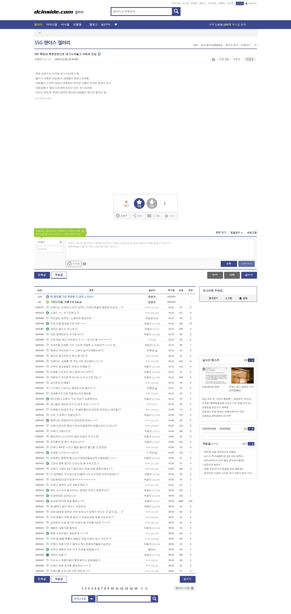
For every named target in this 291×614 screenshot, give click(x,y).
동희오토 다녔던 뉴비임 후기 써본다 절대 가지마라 (229, 473)
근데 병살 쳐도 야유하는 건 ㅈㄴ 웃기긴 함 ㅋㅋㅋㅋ (77, 339)
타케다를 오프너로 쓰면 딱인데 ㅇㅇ (68, 571)
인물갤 (194, 3)
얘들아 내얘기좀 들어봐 (61, 528)
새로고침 (252, 232)
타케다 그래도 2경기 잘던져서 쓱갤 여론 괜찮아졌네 (77, 468)
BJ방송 (105, 24)
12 (121, 588)
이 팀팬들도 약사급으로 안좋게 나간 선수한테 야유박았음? (81, 474)
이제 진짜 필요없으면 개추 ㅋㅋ (65, 323)
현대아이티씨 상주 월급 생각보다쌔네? (224, 460)
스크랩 (213, 59)
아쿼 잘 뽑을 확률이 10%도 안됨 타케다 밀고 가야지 (77, 538)
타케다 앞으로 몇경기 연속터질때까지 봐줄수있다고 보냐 (80, 425)
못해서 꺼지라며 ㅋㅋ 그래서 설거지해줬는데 (73, 350)
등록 (228, 263)
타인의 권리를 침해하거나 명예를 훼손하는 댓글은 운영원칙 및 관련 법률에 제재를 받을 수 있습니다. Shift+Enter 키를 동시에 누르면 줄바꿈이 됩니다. (120, 245)
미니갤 (185, 3)
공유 (137, 215)
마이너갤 (176, 3)
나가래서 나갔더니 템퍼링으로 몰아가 (69, 388)
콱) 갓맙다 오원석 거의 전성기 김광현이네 (71, 398)
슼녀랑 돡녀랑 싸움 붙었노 (63, 501)
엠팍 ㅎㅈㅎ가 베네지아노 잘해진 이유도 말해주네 (76, 490)
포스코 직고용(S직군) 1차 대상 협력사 (223, 456)
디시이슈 (225, 428)
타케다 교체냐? (56, 431)
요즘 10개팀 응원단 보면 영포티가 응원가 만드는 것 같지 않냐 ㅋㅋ (83, 511)
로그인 (240, 3)
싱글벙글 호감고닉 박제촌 (215, 407)
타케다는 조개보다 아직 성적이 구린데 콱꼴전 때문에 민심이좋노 (83, 307)
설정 (195, 45)
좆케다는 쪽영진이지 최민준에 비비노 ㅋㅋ (72, 420)
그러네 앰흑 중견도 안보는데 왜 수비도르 (71, 463)
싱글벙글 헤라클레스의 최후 (216, 416)
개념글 (59, 274)
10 (112, 588)
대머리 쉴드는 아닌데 (60, 329)
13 (126, 588)
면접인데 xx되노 (212, 464)
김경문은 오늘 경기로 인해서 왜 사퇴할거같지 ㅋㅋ (76, 522)
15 (136, 588)
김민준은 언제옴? (58, 382)
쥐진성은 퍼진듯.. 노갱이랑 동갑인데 (68, 318)
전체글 (42, 274)
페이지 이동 (185, 588)
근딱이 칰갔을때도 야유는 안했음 (66, 366)
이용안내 (245, 45)
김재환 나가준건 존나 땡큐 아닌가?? (68, 372)
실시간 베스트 (210, 360)
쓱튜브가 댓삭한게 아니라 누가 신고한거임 (72, 377)
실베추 (122, 216)
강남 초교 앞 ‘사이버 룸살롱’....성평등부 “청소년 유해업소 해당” (228, 399)
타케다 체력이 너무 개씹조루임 (65, 485)
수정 (215, 274)
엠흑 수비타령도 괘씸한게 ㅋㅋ (65, 533)
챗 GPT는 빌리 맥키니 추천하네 (66, 506)
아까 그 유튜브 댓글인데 (61, 415)
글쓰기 (249, 274)
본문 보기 (221, 232)
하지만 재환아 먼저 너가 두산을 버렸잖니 (71, 549)
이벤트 (222, 3)
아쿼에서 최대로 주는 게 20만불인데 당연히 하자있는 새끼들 (82, 409)
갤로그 (202, 3)
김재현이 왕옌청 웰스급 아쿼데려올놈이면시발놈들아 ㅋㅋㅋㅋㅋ (83, 458)
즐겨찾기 (213, 298)
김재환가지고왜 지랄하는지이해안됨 (68, 393)
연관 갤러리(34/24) (211, 45)
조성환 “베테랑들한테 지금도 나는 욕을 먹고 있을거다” (228, 403)
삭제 (232, 274)
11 (117, 588)
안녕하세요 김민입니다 (61, 495)
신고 (169, 215)
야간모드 (251, 3)
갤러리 (38, 24)
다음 (142, 588)
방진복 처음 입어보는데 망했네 (220, 452)
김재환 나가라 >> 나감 (60, 452)
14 (131, 588)
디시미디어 (209, 428)
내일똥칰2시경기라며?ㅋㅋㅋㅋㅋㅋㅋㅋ (70, 479)
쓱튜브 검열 (55, 554)
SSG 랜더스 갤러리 (52, 43)
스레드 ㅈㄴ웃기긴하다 (61, 312)
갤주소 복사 (232, 45)
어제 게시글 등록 (227, 24)
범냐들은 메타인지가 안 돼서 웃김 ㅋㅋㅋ (71, 404)
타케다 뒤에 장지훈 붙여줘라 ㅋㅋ (67, 565)
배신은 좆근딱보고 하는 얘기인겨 (66, 355)
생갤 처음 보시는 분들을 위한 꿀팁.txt (223, 469)
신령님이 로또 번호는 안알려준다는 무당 (223, 411)
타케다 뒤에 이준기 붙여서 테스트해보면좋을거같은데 (78, 544)
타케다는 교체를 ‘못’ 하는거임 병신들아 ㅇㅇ (73, 361)
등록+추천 (246, 263)
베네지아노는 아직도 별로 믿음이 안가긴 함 (72, 436)
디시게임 (212, 3)
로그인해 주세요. (213, 290)
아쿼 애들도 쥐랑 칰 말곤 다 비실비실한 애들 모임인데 (78, 517)
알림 (243, 298)
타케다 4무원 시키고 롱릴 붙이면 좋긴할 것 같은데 (76, 447)
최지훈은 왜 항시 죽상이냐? (63, 442)
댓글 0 (249, 59)
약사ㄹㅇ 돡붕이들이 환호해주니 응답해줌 (71, 560)
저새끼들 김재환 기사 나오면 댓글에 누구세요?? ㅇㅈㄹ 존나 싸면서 (83, 345)
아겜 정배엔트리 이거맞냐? (63, 334)
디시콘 (230, 3)
